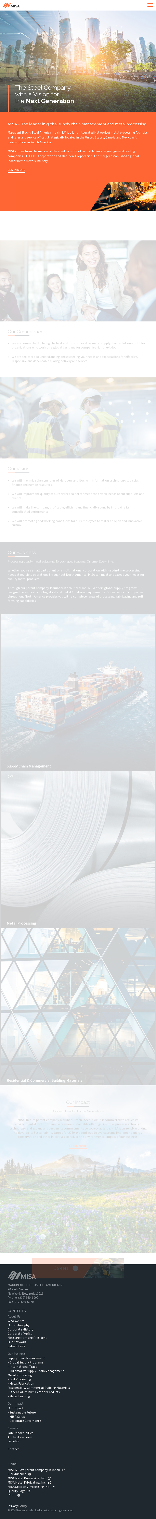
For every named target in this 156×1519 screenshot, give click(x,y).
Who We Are (16, 1321)
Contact (13, 1449)
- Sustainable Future (22, 1412)
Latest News (16, 1346)
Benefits (14, 1441)
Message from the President (27, 1338)
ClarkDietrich (17, 1474)
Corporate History (20, 1329)
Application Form (20, 1437)
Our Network (17, 1342)
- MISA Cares (16, 1417)
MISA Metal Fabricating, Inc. (27, 1483)
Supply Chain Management (26, 1358)
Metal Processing (20, 1375)
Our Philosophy (18, 1325)
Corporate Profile (20, 1334)
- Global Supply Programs (25, 1362)
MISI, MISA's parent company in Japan (34, 1470)
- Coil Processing (19, 1379)
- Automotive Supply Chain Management (36, 1371)
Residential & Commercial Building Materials (39, 1388)
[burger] (150, 5)
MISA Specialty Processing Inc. (29, 1487)
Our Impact (16, 1408)
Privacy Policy (17, 1506)
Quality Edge (16, 1491)
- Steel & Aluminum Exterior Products (34, 1392)
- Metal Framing (19, 1396)
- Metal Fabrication (21, 1383)
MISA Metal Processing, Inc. (27, 1478)
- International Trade (22, 1367)
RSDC (11, 1495)
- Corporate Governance (24, 1421)
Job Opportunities (20, 1433)
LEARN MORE (16, 170)
